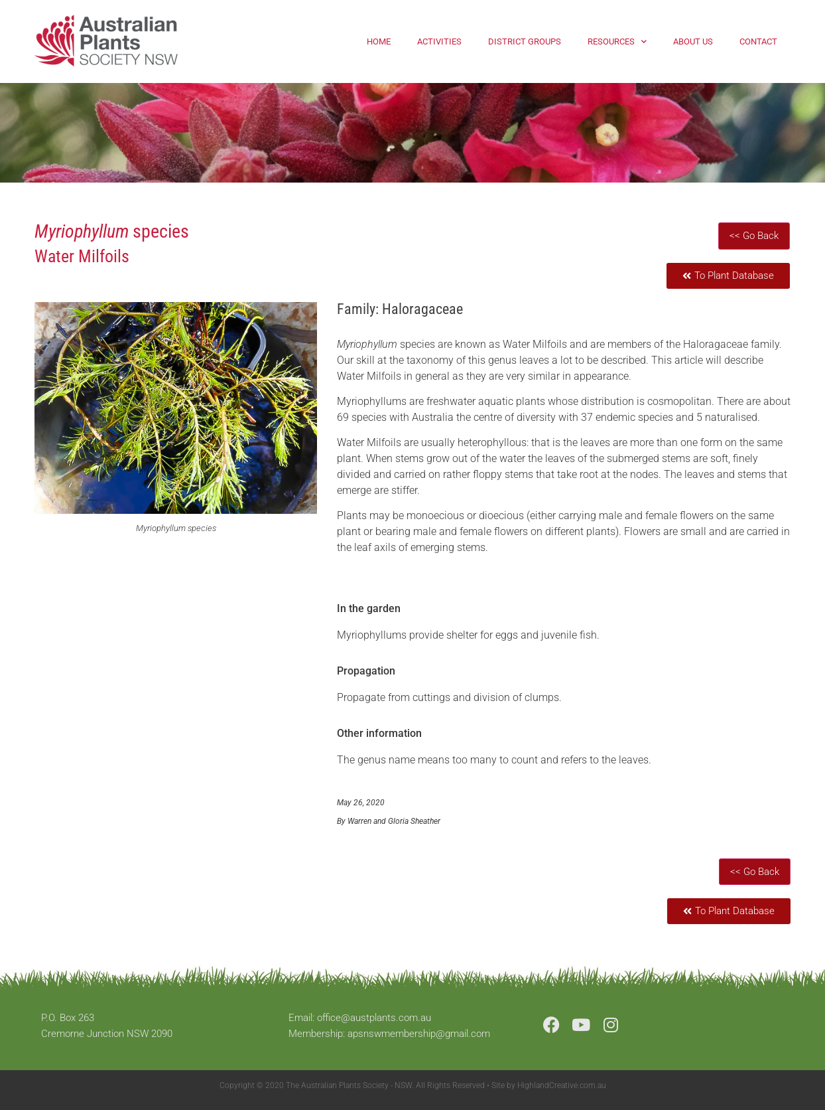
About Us (693, 41)
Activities (439, 41)
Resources (617, 41)
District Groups (524, 41)
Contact (758, 41)
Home (379, 41)
